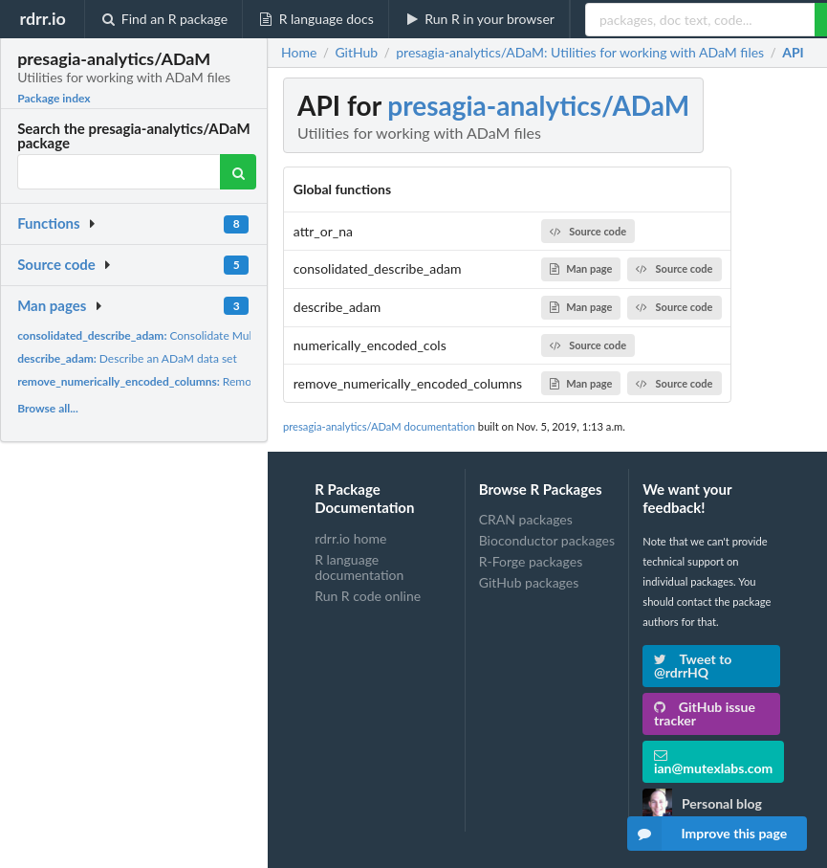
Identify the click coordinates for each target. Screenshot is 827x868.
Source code (56, 264)
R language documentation (359, 567)
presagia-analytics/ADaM (538, 105)
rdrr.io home (350, 538)
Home (298, 52)
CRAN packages (526, 519)
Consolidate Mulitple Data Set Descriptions (201, 335)
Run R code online (368, 596)
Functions (48, 223)
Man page (581, 268)
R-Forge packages (530, 561)
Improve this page (707, 833)
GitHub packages (529, 582)
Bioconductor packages (547, 540)
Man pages (51, 305)
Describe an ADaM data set (127, 358)
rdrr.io (42, 18)
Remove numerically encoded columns (215, 381)
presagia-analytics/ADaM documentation (379, 426)
